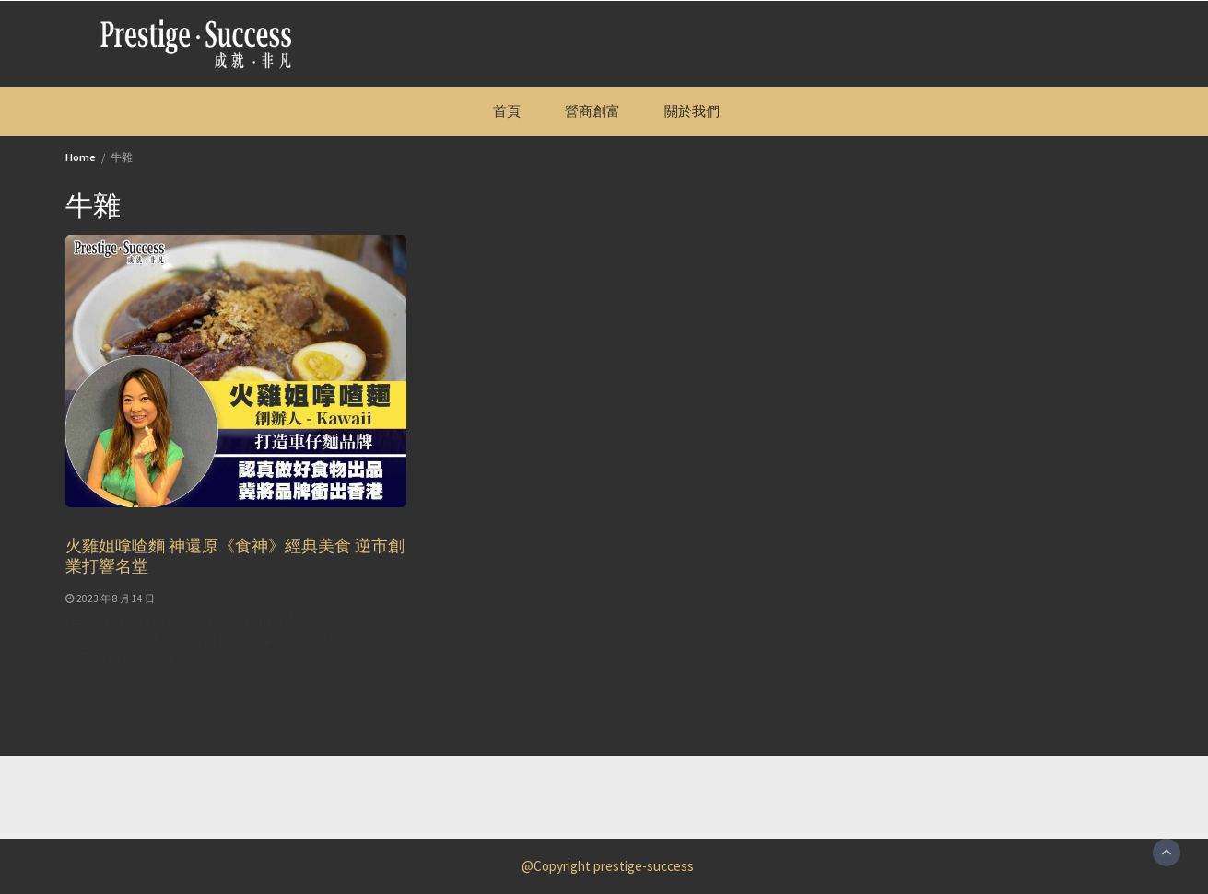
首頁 (507, 111)
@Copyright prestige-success (608, 866)
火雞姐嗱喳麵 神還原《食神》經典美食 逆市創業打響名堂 (235, 555)
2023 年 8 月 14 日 (115, 598)
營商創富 (592, 111)
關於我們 (692, 111)
